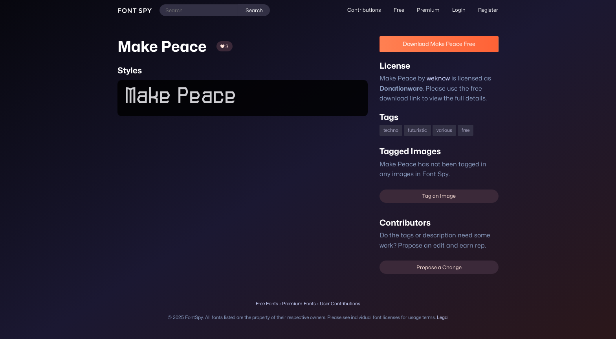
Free (401, 9)
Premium (429, 9)
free (466, 130)
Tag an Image (439, 195)
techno (391, 130)
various (445, 130)
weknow (436, 78)
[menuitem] (367, 10)
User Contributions (340, 303)
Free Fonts (266, 303)
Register (488, 9)
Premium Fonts (298, 303)
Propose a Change (439, 267)
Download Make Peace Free (438, 44)
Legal (445, 317)
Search (254, 10)
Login (459, 9)
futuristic (417, 130)
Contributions (366, 9)
